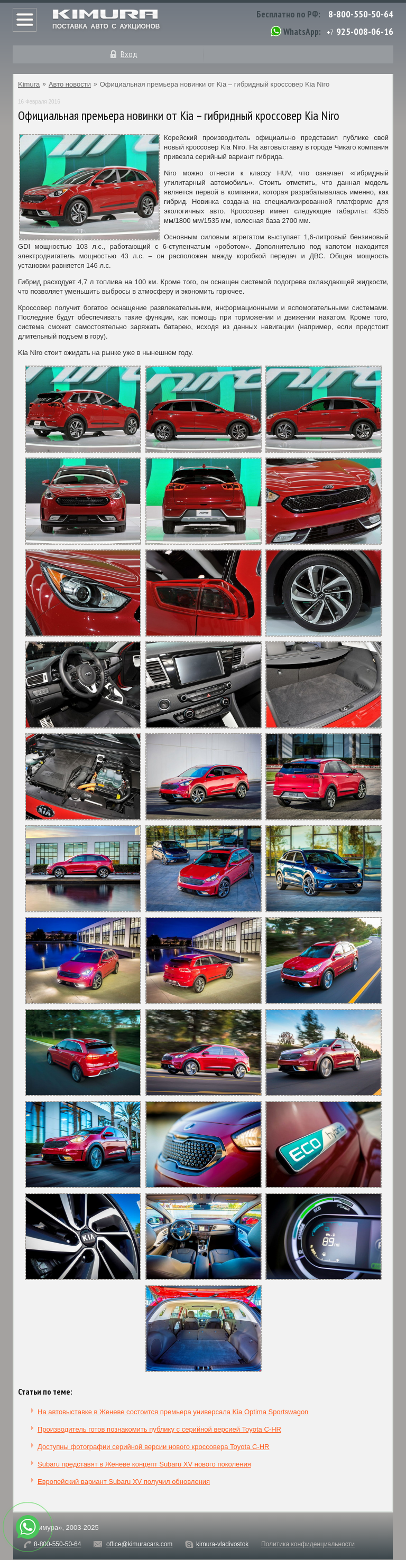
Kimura (29, 84)
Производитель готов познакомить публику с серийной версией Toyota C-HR (159, 1429)
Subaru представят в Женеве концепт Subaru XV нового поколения (144, 1464)
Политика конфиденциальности (308, 1544)
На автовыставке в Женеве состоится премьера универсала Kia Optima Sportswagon (173, 1412)
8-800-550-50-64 (360, 14)
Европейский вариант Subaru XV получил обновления (124, 1482)
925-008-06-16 (364, 31)
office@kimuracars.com (139, 1544)
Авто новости (70, 84)
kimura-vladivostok (222, 1544)
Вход (129, 54)
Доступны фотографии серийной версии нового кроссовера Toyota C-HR (153, 1447)
